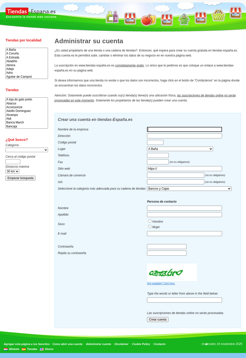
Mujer (156, 227)
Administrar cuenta (98, 344)
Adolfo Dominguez (27, 111)
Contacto (160, 344)
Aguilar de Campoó (27, 77)
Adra (27, 73)
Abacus (27, 103)
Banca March (27, 122)
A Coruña (27, 53)
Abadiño (27, 61)
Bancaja (27, 126)
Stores (49, 349)
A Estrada (27, 57)
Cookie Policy (141, 344)
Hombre (157, 221)
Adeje (27, 69)
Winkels (14, 349)
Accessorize (27, 107)
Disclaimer (121, 344)
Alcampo (27, 115)
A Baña (27, 50)
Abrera (27, 65)
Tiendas (32, 349)
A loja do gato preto (27, 99)
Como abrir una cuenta (67, 344)
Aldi (27, 119)
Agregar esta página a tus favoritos (27, 344)
